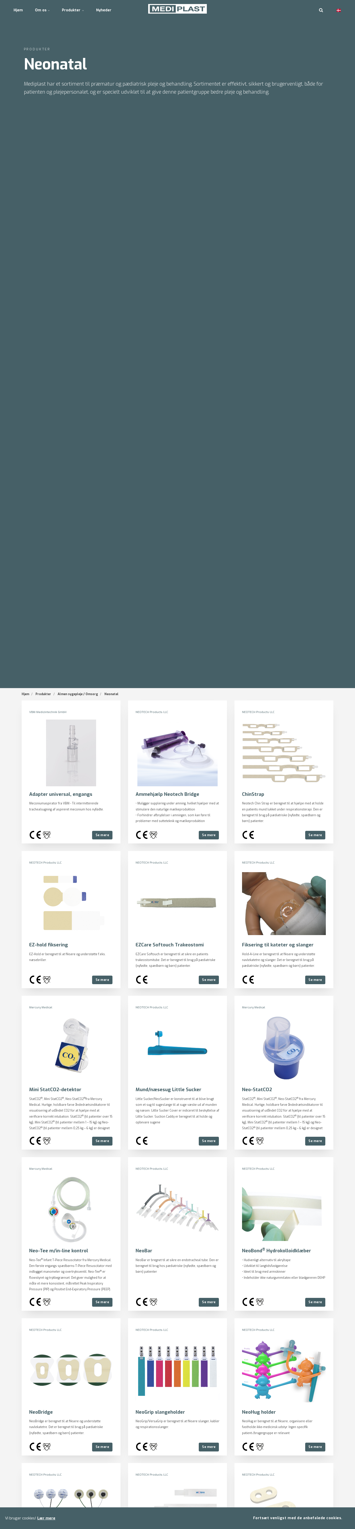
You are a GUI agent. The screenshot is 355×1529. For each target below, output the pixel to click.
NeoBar (144, 1250)
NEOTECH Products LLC (152, 712)
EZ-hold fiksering (49, 944)
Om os (46, 8)
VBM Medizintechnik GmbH (48, 712)
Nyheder (113, 8)
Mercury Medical (41, 1007)
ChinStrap (253, 794)
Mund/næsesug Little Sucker (169, 1089)
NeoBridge (41, 1411)
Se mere (102, 835)
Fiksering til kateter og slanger (278, 944)
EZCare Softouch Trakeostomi (171, 944)
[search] (321, 9)
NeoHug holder (259, 1411)
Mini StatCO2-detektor (55, 1089)
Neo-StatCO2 (257, 1089)
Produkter (80, 8)
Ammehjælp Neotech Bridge (168, 794)
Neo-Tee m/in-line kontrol (59, 1250)
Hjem (19, 8)
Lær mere (46, 1517)
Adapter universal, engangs (60, 794)
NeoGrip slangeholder (160, 1411)
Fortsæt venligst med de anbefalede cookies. (297, 1517)
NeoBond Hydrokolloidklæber (277, 1250)
